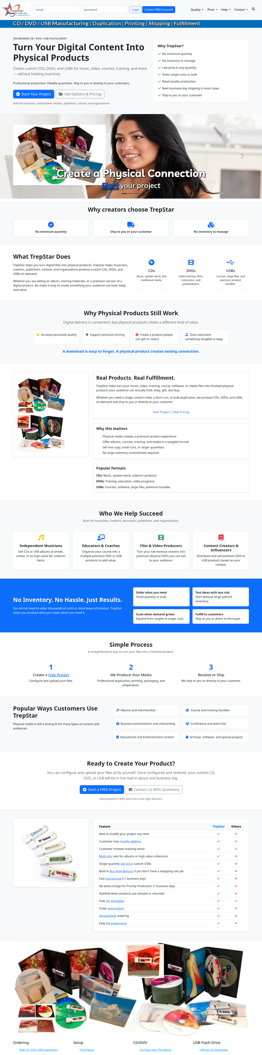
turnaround (113, 879)
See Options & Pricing (80, 94)
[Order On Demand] (137, 193)
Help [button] (224, 10)
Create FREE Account (159, 10)
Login (135, 10)
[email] (56, 9)
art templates (115, 901)
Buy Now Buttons (121, 871)
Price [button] (211, 10)
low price (126, 864)
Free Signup (87, 1049)
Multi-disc (105, 856)
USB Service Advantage (214, 1049)
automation (116, 908)
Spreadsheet (107, 916)
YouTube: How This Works (155, 1049)
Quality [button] (196, 10)
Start (110, 185)
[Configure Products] (131, 193)
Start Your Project (33, 94)
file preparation (116, 923)
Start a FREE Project (102, 789)
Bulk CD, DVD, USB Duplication (38, 1049)
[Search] (253, 9)
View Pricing (181, 412)
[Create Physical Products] (124, 193)
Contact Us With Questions (154, 789)
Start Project (161, 412)
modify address (130, 841)
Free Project (58, 674)
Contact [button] (240, 10)
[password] (104, 9)
